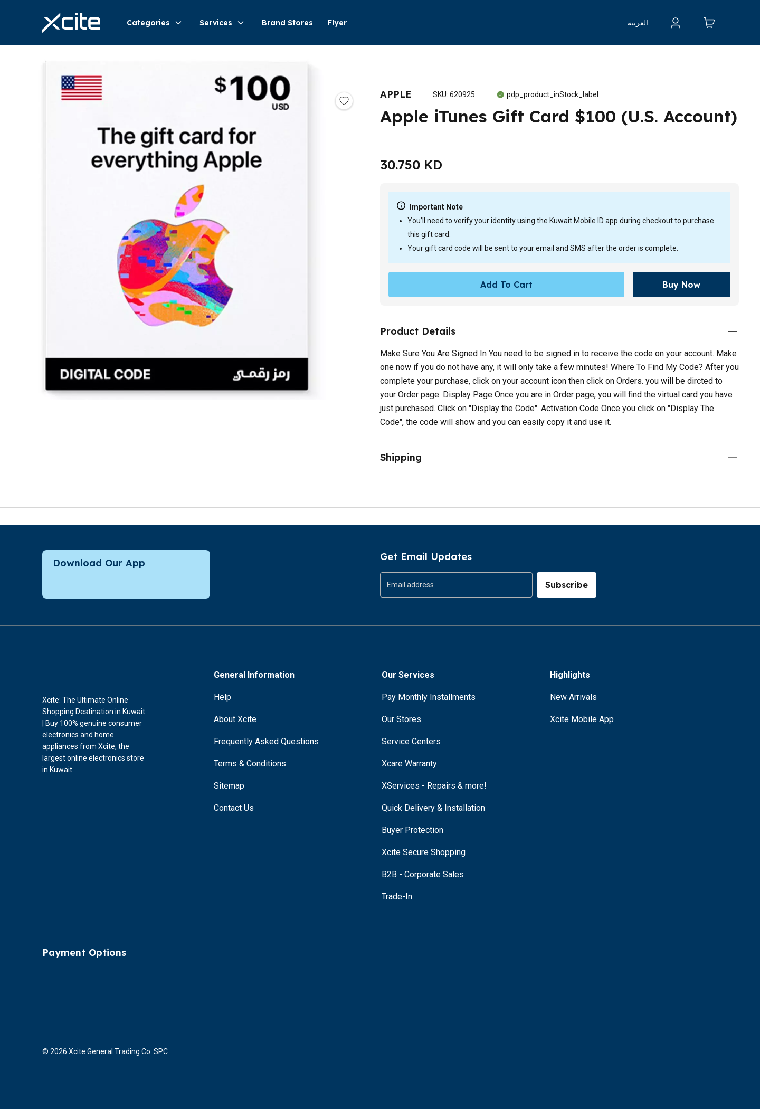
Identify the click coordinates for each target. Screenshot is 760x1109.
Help (222, 697)
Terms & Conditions (250, 764)
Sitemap (229, 786)
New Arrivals (573, 697)
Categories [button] (156, 22)
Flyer (337, 22)
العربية (638, 22)
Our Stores (401, 719)
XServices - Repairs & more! (434, 786)
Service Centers (411, 741)
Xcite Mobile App (582, 719)
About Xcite (235, 719)
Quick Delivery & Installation (433, 808)
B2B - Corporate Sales (423, 874)
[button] (179, 227)
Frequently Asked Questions (266, 741)
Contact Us (234, 808)
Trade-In (397, 897)
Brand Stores (287, 22)
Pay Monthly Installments (429, 697)
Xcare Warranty (409, 764)
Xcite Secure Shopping (424, 852)
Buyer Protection (412, 830)
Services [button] (223, 22)
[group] (456, 585)
